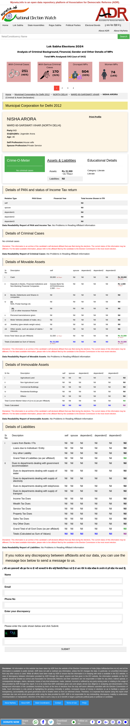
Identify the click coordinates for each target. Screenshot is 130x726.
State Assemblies (36, 25)
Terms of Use (72, 703)
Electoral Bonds (92, 25)
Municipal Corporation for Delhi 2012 (32, 94)
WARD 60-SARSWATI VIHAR (85, 94)
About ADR (104, 30)
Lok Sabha (18, 25)
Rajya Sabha (55, 25)
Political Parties (73, 25)
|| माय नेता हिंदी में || (113, 25)
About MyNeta (121, 30)
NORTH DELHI (60, 94)
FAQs (84, 703)
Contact (58, 703)
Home (5, 25)
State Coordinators (42, 703)
